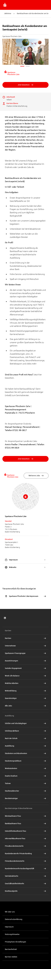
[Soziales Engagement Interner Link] (25, 668)
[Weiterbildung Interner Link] (25, 690)
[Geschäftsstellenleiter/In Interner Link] (25, 883)
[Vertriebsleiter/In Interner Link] (25, 876)
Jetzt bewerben (25, 85)
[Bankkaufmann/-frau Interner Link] (25, 823)
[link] (4, 617)
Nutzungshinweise (12, 934)
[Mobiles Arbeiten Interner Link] (25, 683)
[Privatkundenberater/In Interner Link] (25, 846)
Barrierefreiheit (11, 949)
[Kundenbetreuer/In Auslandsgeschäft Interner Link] (25, 868)
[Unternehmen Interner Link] (25, 645)
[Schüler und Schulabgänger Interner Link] (25, 723)
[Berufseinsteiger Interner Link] (25, 798)
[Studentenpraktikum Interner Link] (25, 761)
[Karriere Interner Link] (25, 638)
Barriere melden (11, 957)
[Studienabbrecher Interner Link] (25, 791)
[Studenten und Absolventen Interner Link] (25, 753)
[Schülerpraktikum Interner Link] (25, 731)
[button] (25, 942)
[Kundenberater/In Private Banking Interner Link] (25, 853)
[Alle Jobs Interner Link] (25, 705)
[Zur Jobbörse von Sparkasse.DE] (4, 4)
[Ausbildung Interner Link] (25, 746)
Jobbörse (7, 13)
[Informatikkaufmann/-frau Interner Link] (25, 838)
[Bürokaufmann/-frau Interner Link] (25, 816)
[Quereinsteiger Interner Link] (25, 698)
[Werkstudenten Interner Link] (25, 768)
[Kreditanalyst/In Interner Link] (25, 891)
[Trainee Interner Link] (25, 783)
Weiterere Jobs (36, 475)
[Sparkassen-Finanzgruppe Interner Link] (25, 653)
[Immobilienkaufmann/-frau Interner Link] (25, 831)
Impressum (9, 927)
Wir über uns (10, 912)
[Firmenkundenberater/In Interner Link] (25, 861)
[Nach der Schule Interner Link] (25, 738)
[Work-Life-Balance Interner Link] (25, 675)
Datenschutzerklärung (13, 919)
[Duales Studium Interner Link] (25, 776)
